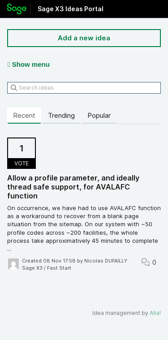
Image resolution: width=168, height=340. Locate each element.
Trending (61, 115)
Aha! (155, 313)
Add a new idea (84, 38)
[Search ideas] (84, 88)
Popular (99, 115)
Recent (24, 115)
